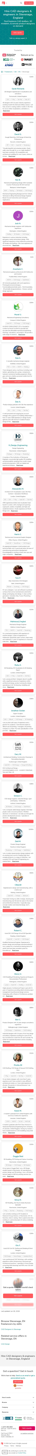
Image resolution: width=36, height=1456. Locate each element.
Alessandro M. (18, 489)
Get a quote (18, 33)
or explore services (27, 1433)
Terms (12, 1446)
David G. (18, 134)
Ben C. (18, 1020)
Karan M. (18, 1111)
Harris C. (18, 534)
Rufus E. (18, 665)
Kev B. (18, 180)
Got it (5, 1452)
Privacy (6, 1446)
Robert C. (18, 931)
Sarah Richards (18, 89)
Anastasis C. (18, 269)
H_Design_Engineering (18, 445)
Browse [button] (18, 1402)
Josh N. (18, 224)
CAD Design (5, 1344)
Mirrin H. (18, 974)
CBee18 (18, 885)
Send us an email (22, 1375)
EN (19, 72)
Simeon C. (18, 796)
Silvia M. (18, 1200)
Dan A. (18, 402)
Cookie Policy (22, 1453)
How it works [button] (18, 1397)
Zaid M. (18, 841)
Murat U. (18, 315)
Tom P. (18, 578)
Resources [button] (18, 1412)
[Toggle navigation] (4, 3)
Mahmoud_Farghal (18, 622)
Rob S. (18, 358)
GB (15, 72)
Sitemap (18, 1446)
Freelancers (8, 72)
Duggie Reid (18, 1156)
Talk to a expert (18, 38)
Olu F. (18, 1246)
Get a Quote (29, 3)
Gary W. (18, 754)
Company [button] (18, 1407)
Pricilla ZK (18, 1065)
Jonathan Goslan (18, 711)
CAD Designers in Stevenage (11, 1329)
